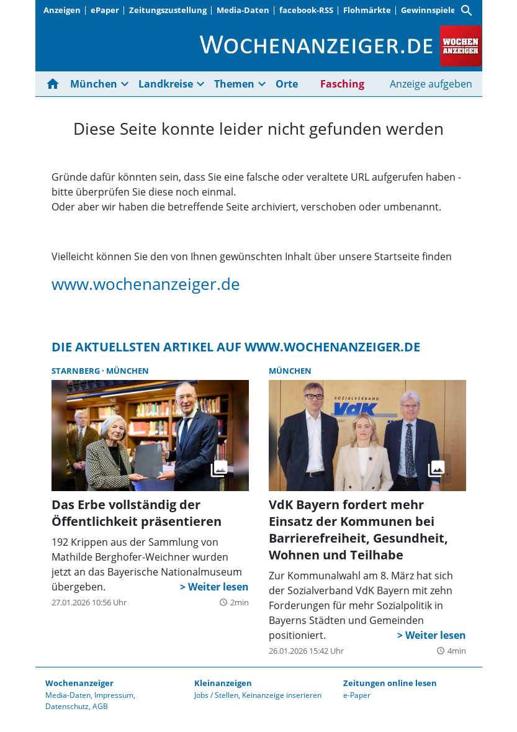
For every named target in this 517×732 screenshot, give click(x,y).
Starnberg (77, 370)
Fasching (342, 84)
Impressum (113, 695)
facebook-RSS (306, 10)
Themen (234, 84)
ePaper (105, 10)
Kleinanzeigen (223, 683)
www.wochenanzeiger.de (146, 284)
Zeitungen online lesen (390, 683)
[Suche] (466, 10)
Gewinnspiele (428, 10)
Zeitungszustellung (168, 10)
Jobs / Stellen (216, 695)
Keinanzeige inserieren (281, 695)
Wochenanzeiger (79, 683)
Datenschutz (67, 706)
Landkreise (165, 84)
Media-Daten (243, 10)
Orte (287, 84)
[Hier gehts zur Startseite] (55, 83)
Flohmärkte (367, 10)
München (93, 84)
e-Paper (357, 695)
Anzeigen (62, 10)
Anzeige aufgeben (431, 84)
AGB (100, 706)
